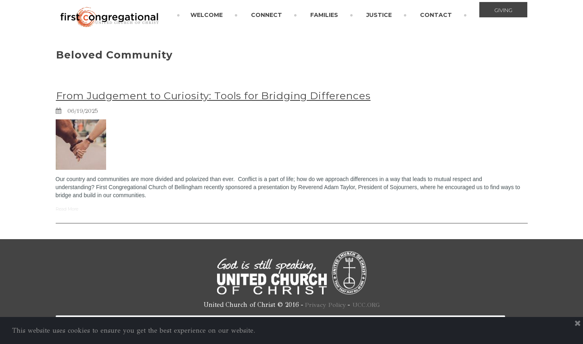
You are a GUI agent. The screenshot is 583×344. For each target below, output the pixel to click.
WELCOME (206, 15)
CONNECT (266, 15)
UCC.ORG (367, 305)
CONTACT (436, 15)
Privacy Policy (325, 305)
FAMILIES (324, 15)
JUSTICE (379, 15)
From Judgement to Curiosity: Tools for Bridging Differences (218, 96)
